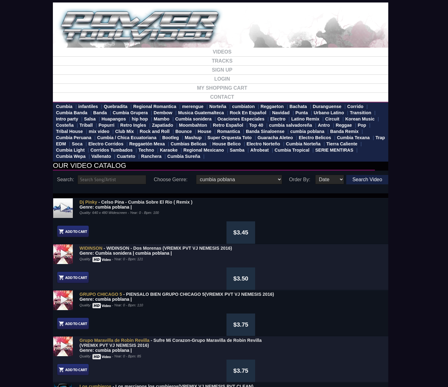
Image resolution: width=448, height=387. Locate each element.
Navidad (281, 112)
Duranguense (327, 106)
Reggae (344, 125)
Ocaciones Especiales (240, 118)
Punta (301, 112)
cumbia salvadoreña (290, 125)
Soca (77, 143)
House (204, 131)
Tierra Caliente (341, 143)
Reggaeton (271, 106)
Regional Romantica (154, 106)
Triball (86, 125)
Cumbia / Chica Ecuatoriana (126, 137)
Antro (324, 125)
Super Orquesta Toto (230, 137)
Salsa (90, 118)
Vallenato (101, 156)
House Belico (226, 143)
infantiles (88, 106)
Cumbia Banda (71, 112)
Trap (380, 137)
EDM (61, 143)
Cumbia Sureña (183, 156)
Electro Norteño (263, 143)
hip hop (140, 118)
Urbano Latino (329, 112)
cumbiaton (243, 106)
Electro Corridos (106, 143)
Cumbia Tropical (291, 150)
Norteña (217, 106)
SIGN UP (222, 70)
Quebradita (115, 106)
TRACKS (222, 61)
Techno (146, 150)
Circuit (332, 118)
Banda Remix (344, 131)
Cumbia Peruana (73, 137)
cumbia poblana (307, 131)
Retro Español (228, 125)
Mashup (193, 137)
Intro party (67, 118)
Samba (237, 150)
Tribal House (69, 131)
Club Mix (124, 131)
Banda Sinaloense (265, 131)
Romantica (228, 131)
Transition (360, 112)
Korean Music (360, 118)
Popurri (106, 125)
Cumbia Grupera (130, 112)
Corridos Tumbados (112, 150)
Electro (278, 118)
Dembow (163, 112)
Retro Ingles (133, 125)
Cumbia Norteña (303, 143)
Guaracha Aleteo (275, 137)
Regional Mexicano (204, 150)
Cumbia (64, 106)
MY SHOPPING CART (222, 88)
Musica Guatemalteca (201, 112)
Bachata (298, 106)
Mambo (161, 118)
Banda (100, 112)
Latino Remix (305, 118)
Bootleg (170, 137)
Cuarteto (126, 156)
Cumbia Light (70, 150)
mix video (99, 131)
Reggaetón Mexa (147, 143)
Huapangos (113, 118)
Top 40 (256, 125)
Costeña (65, 125)
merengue (192, 106)
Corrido (355, 106)
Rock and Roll (155, 131)
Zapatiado (162, 125)
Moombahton (193, 125)
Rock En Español (248, 112)
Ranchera (151, 156)
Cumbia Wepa (71, 156)
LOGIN (222, 79)
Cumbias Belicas (189, 143)
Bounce (183, 131)
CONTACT (222, 97)
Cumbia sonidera (193, 118)
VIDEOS (222, 51)
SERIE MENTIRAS (334, 150)
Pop (362, 125)
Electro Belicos (315, 137)
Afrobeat (259, 150)
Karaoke (169, 150)
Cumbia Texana (353, 137)
